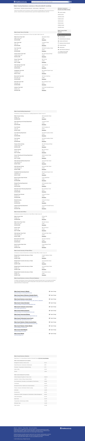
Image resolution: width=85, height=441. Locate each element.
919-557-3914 (17, 163)
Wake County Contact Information (21, 302)
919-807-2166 (17, 269)
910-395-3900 (17, 180)
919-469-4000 (17, 51)
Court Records (61, 36)
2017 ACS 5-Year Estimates (43, 358)
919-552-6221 (17, 67)
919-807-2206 (17, 263)
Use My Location (61, 12)
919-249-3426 (17, 124)
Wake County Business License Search (23, 299)
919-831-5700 (17, 247)
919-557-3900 (17, 236)
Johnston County (61, 16)
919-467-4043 (17, 130)
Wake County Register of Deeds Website (23, 325)
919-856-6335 (17, 119)
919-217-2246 (17, 175)
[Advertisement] (35, 21)
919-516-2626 (17, 186)
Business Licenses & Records (64, 34)
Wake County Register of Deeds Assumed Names (25, 322)
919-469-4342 (17, 141)
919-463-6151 (17, 241)
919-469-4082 (17, 135)
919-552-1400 (17, 56)
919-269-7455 (17, 90)
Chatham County (61, 25)
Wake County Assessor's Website (21, 291)
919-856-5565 (17, 219)
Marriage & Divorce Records (64, 43)
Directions (44, 39)
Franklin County (61, 18)
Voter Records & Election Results (64, 49)
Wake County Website (19, 333)
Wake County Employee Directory (21, 310)
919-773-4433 (17, 152)
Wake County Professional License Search (23, 318)
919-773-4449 (17, 158)
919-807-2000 (17, 258)
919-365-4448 (17, 197)
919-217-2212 (17, 73)
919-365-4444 (17, 203)
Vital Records (61, 47)
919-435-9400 (17, 39)
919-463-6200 (17, 79)
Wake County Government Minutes (22, 314)
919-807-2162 (17, 275)
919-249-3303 (17, 45)
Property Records (62, 45)
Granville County (61, 27)
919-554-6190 (17, 225)
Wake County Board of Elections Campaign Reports (25, 295)
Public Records (17, 8)
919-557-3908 (17, 169)
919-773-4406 (17, 230)
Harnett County (60, 20)
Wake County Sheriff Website (20, 329)
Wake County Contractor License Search (23, 306)
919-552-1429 (17, 147)
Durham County (61, 14)
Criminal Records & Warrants (64, 38)
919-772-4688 (17, 62)
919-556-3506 (17, 84)
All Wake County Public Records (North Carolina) (63, 52)
